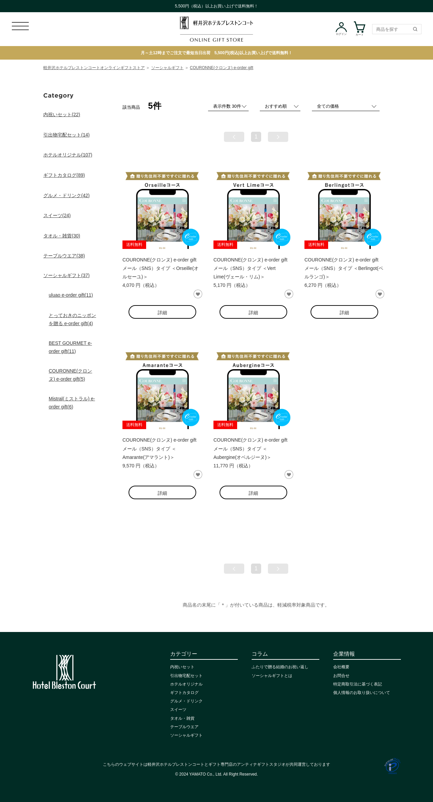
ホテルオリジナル (186, 684)
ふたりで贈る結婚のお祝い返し (280, 666)
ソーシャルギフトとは (272, 675)
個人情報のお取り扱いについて (361, 692)
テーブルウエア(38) (64, 255)
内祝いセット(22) (61, 114)
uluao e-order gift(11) (71, 295)
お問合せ (341, 675)
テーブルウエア (184, 726)
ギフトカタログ (184, 692)
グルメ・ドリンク (186, 701)
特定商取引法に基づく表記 (357, 684)
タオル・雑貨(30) (61, 235)
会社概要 (341, 666)
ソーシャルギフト (167, 67)
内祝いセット (182, 666)
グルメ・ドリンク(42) (66, 195)
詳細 (162, 312)
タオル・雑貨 (182, 718)
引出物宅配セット (186, 675)
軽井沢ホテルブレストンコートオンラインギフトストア (94, 67)
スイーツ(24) (57, 215)
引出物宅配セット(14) (66, 135)
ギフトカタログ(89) (64, 175)
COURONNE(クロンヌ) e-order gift (221, 67)
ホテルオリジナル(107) (67, 154)
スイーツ (178, 709)
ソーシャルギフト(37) (66, 275)
